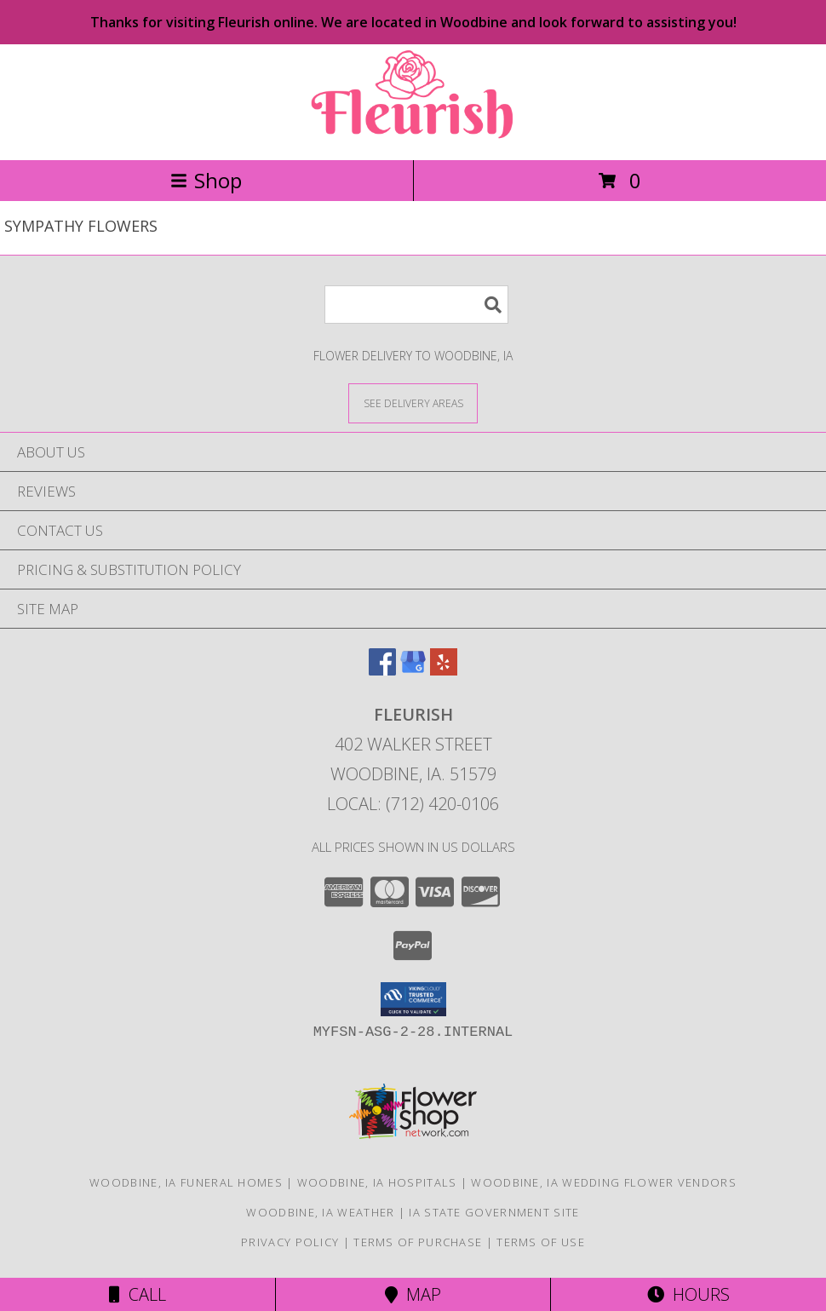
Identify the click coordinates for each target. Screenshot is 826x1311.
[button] (413, 999)
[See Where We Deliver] (413, 402)
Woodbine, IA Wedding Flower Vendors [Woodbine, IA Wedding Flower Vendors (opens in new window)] (604, 1182)
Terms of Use (540, 1242)
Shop (206, 180)
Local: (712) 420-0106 (413, 803)
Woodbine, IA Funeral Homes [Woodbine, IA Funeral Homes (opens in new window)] (186, 1182)
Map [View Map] (413, 1294)
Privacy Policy (290, 1242)
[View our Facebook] (382, 670)
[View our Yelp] (443, 670)
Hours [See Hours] (688, 1294)
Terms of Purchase (417, 1242)
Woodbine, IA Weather (320, 1212)
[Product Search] (416, 304)
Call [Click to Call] (137, 1294)
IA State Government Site (494, 1212)
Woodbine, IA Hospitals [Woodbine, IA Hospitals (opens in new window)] (377, 1182)
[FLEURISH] (413, 135)
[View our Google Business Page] (413, 670)
